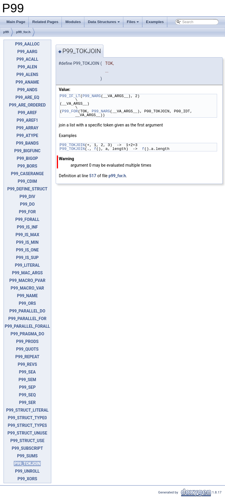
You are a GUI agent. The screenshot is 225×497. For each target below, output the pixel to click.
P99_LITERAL (27, 265)
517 (92, 175)
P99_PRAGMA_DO (27, 334)
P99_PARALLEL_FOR (27, 318)
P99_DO (27, 204)
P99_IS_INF (27, 227)
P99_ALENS (27, 74)
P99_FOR (27, 211)
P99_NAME (27, 295)
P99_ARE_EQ (27, 97)
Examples (155, 22)
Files (133, 22)
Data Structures (104, 22)
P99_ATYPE (27, 135)
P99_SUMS (27, 456)
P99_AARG (27, 51)
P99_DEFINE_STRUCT (27, 189)
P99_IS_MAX (27, 234)
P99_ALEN (27, 67)
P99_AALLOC (27, 44)
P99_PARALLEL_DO (27, 311)
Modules (73, 22)
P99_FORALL (27, 219)
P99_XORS (27, 478)
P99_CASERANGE (27, 173)
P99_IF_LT (70, 96)
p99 (6, 32)
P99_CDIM (27, 181)
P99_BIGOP (27, 158)
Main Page (15, 22)
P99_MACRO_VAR (27, 288)
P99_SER (27, 402)
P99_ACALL (27, 59)
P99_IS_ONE (27, 250)
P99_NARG (92, 96)
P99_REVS (27, 364)
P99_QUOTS (27, 349)
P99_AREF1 (27, 120)
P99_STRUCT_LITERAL (27, 410)
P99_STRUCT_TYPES (27, 425)
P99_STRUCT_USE (27, 440)
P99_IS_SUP (27, 257)
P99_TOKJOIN (27, 463)
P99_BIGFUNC (27, 150)
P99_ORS (27, 303)
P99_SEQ (27, 395)
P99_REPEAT (27, 356)
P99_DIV (27, 196)
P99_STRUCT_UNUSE (27, 433)
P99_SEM (27, 379)
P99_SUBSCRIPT (27, 448)
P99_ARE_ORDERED (27, 105)
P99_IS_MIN (27, 242)
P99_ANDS (27, 89)
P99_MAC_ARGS (27, 273)
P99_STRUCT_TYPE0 (27, 417)
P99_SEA (27, 372)
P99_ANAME (27, 82)
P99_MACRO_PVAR (27, 280)
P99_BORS (28, 166)
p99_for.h (23, 32)
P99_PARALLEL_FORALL (27, 326)
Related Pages (45, 22)
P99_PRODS (27, 341)
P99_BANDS (27, 143)
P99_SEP (27, 387)
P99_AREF (27, 112)
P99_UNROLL (27, 471)
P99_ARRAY (27, 128)
